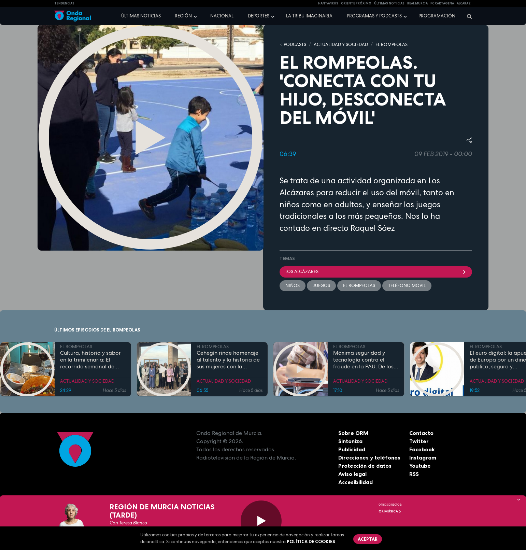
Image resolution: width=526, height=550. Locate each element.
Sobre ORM (353, 432)
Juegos (321, 285)
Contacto (421, 432)
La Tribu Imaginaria (309, 16)
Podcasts (295, 44)
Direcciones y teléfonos (369, 457)
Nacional (221, 16)
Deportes (258, 16)
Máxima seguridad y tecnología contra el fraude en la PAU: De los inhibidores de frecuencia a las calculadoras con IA (365, 359)
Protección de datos (365, 465)
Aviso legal (352, 473)
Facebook (422, 449)
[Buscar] (467, 16)
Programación (436, 16)
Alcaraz (464, 3)
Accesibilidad (355, 482)
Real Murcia (417, 3)
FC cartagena (442, 3)
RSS (414, 473)
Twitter (419, 441)
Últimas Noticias (389, 3)
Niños (292, 285)
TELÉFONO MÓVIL (407, 285)
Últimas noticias (141, 16)
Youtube (420, 465)
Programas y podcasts (374, 16)
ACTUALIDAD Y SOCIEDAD (341, 44)
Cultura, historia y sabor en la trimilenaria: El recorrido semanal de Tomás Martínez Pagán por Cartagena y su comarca (90, 359)
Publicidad (351, 449)
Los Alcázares (375, 271)
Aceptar (368, 539)
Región (183, 16)
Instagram (422, 457)
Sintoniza (350, 441)
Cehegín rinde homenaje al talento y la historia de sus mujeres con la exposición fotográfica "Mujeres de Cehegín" (228, 359)
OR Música (390, 511)
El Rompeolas (359, 285)
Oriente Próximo (356, 3)
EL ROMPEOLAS (391, 44)
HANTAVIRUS (328, 3)
